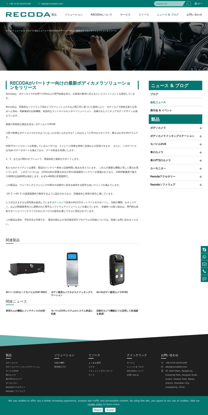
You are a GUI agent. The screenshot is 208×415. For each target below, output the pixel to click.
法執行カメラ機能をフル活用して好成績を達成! (117, 312)
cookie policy (95, 404)
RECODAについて (101, 14)
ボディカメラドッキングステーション (172, 135)
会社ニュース (40, 30)
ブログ (154, 94)
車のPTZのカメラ (160, 160)
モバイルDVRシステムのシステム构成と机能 (72, 312)
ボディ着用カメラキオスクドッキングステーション (72, 293)
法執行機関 (59, 362)
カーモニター (158, 168)
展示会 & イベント (161, 110)
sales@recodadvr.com (50, 3)
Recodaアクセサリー (162, 176)
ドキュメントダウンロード (101, 371)
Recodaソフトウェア (162, 184)
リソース (144, 14)
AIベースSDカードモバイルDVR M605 (26, 292)
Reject (97, 410)
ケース (92, 375)
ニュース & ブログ (168, 14)
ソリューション (74, 14)
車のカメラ (156, 152)
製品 (54, 14)
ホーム (9, 30)
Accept (110, 410)
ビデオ (92, 367)
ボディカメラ (59, 202)
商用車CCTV (60, 367)
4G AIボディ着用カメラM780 (112, 292)
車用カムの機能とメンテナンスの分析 (25, 310)
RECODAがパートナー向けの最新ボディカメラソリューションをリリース (83, 30)
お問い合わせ (194, 14)
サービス (125, 14)
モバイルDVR (158, 144)
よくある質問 (95, 362)
